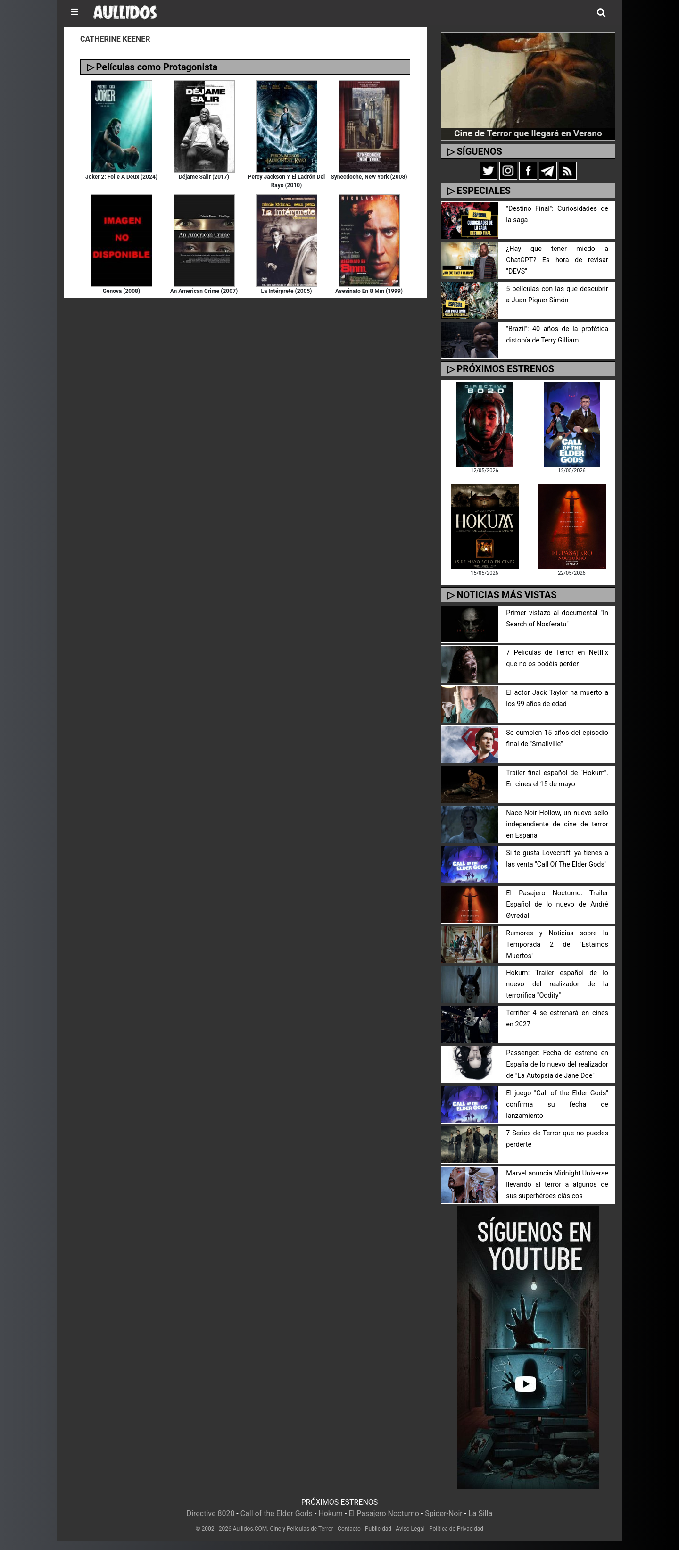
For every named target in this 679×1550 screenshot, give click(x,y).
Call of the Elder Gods (276, 1513)
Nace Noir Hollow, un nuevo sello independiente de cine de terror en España (557, 824)
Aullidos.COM (250, 1528)
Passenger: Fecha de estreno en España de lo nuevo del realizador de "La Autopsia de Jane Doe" (557, 1064)
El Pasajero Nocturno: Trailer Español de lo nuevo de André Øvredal (557, 904)
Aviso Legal (410, 1528)
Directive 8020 (211, 1513)
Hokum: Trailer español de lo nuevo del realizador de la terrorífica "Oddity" (557, 984)
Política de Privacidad (456, 1528)
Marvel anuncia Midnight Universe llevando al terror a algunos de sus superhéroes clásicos (557, 1184)
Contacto (349, 1528)
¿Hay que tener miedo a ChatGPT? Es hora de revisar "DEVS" (557, 260)
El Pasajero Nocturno (383, 1513)
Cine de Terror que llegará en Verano (528, 133)
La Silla (480, 1513)
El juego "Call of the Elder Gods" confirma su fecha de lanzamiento (557, 1104)
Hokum (330, 1513)
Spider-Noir (444, 1513)
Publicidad (378, 1528)
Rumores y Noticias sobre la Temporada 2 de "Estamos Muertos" (557, 944)
